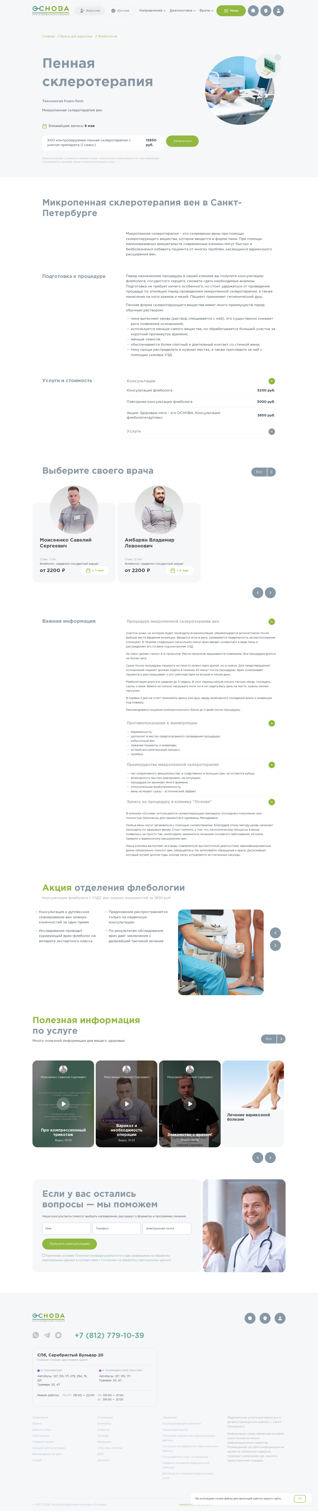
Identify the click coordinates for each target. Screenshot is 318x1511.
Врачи (205, 10)
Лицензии (169, 1417)
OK (300, 1499)
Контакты (104, 1424)
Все (259, 472)
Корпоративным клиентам (181, 1424)
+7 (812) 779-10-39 (109, 1336)
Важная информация (69, 621)
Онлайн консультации (48, 1448)
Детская (120, 10)
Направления (150, 10)
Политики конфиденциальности (98, 1256)
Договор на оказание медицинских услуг (187, 1475)
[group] (253, 1103)
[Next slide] (270, 592)
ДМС (100, 1454)
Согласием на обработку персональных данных (136, 1260)
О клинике (105, 1417)
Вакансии (104, 1442)
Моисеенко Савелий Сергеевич (65, 543)
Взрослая (90, 10)
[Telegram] (47, 1336)
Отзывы (103, 1436)
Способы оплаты (109, 1448)
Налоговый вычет (175, 1430)
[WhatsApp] (35, 1336)
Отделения (40, 1417)
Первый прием (43, 1442)
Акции (37, 1460)
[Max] (58, 1336)
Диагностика (181, 10)
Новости (103, 1430)
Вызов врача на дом (46, 1454)
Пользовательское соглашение (185, 1457)
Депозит (103, 1460)
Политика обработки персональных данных (188, 1438)
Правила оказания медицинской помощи (185, 1465)
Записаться (182, 141)
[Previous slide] (257, 592)
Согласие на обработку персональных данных (190, 1448)
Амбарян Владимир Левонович (149, 543)
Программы (40, 1436)
